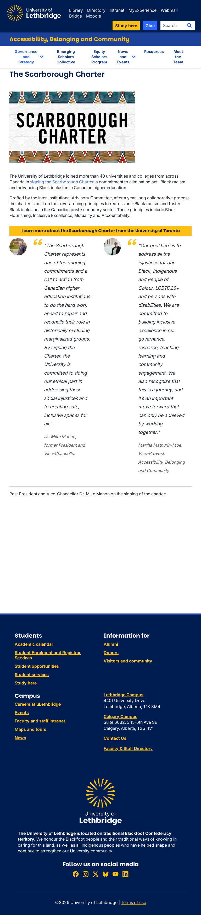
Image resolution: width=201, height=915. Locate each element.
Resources (154, 51)
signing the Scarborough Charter (61, 181)
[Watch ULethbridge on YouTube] (115, 874)
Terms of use (133, 902)
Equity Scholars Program (99, 56)
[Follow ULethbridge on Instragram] (85, 874)
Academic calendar (34, 644)
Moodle (93, 16)
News (20, 737)
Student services (32, 674)
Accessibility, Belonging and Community (69, 39)
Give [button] (150, 25)
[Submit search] (189, 25)
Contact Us (115, 738)
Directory (96, 10)
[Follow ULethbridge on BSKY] (105, 874)
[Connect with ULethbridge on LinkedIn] (125, 874)
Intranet (117, 10)
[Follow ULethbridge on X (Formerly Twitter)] (95, 874)
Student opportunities (37, 666)
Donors (111, 652)
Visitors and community (128, 661)
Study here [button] (126, 25)
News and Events (123, 56)
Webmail (169, 10)
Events (22, 712)
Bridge (75, 16)
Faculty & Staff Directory (128, 748)
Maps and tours (30, 729)
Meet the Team (178, 56)
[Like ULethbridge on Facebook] (75, 874)
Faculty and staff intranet (40, 721)
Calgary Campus (120, 716)
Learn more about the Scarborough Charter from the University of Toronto (100, 231)
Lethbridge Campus (123, 694)
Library (76, 10)
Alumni (111, 644)
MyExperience (143, 10)
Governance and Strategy (26, 56)
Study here (26, 683)
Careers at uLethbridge (38, 704)
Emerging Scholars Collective (66, 56)
